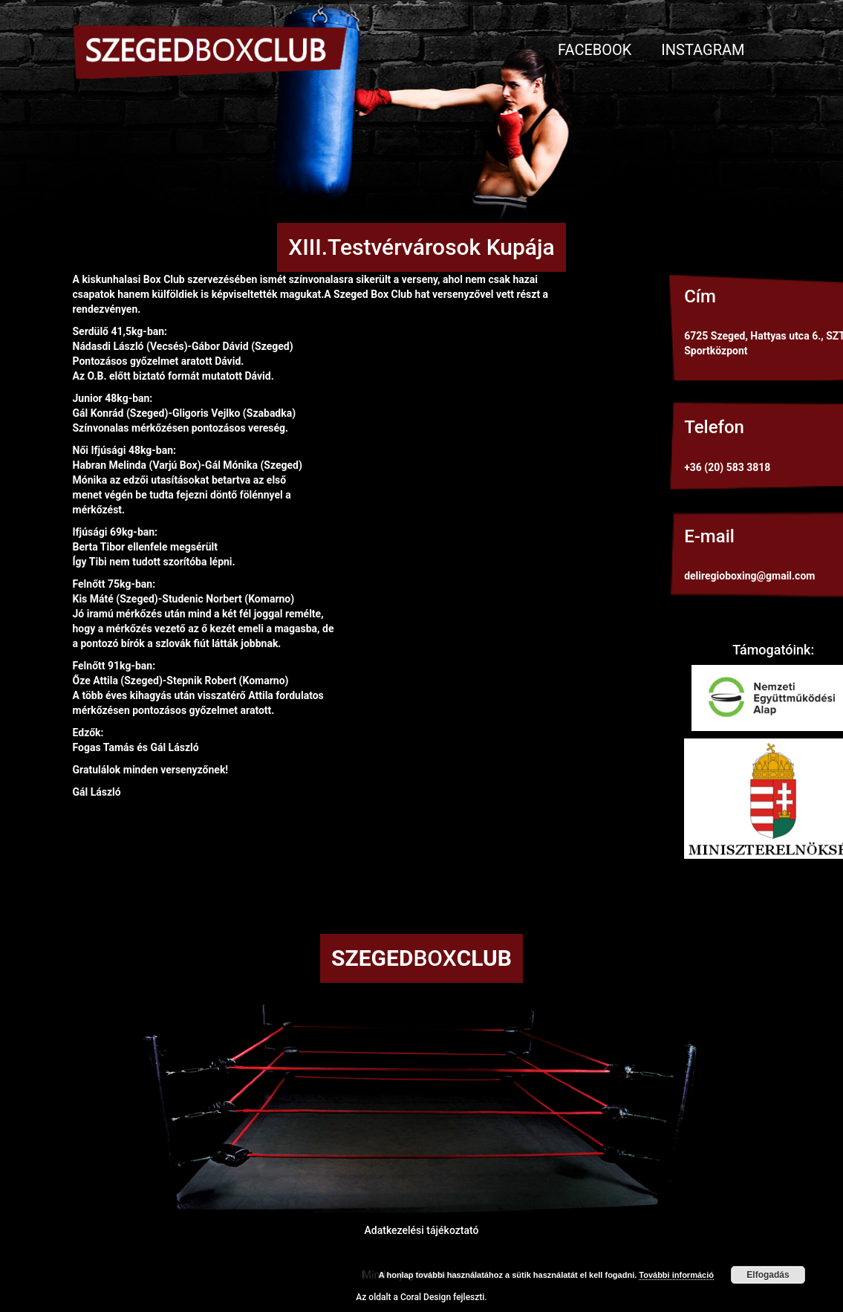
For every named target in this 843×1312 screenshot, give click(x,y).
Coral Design (425, 1297)
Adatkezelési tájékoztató (422, 1230)
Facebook (594, 50)
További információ (676, 1274)
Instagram (702, 50)
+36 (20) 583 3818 (727, 467)
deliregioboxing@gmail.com (749, 576)
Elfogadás (767, 1275)
